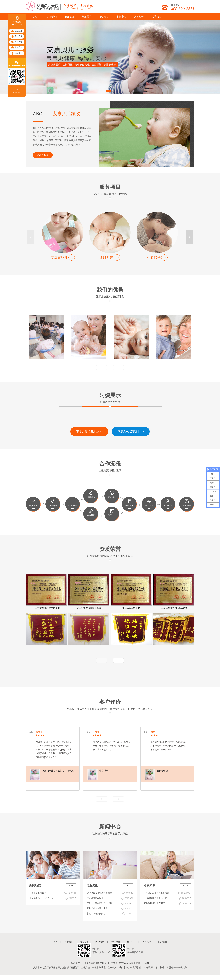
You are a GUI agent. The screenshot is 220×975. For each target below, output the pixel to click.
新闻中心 (121, 16)
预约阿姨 (16, 42)
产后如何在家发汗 (110, 898)
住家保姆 (154, 257)
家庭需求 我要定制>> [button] (130, 431)
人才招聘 (139, 16)
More (71, 885)
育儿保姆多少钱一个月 (110, 908)
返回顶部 (17, 91)
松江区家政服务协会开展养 (167, 893)
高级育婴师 (59, 257)
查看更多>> (43, 155)
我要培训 (16, 53)
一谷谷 (145, 963)
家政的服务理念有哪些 (167, 903)
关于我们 (52, 16)
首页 (34, 16)
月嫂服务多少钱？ (52, 893)
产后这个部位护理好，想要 (110, 903)
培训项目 (104, 16)
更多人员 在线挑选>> (89, 431)
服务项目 (69, 16)
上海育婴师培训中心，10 (167, 898)
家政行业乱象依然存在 (110, 913)
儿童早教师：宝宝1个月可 (52, 898)
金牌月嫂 (106, 257)
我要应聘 (16, 47)
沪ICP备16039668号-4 (120, 963)
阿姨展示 (86, 16)
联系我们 (156, 16)
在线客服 (16, 31)
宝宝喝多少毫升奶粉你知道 (110, 893)
